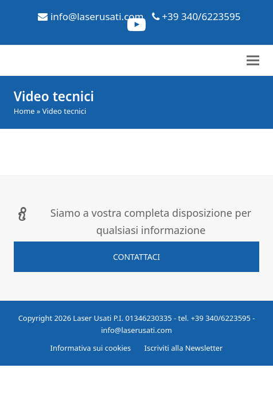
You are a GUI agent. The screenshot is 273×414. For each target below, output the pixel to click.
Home (24, 111)
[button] (253, 61)
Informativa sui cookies (90, 348)
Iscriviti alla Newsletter (184, 348)
